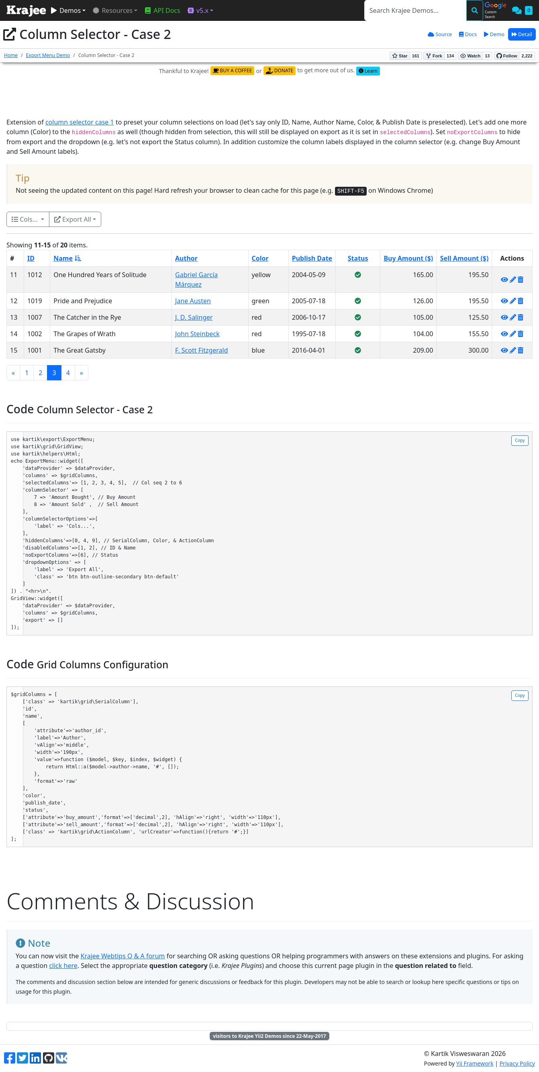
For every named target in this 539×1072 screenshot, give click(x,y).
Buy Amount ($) (408, 258)
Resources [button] (112, 10)
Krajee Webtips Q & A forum (123, 956)
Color (260, 258)
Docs (468, 34)
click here (63, 965)
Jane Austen (193, 300)
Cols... (25, 219)
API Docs (162, 10)
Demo (494, 34)
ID (31, 258)
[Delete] (520, 279)
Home (11, 55)
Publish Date (312, 258)
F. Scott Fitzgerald (201, 350)
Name (67, 258)
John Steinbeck (197, 333)
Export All (72, 219)
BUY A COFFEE (232, 70)
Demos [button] (65, 10)
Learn (368, 70)
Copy (520, 440)
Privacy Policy (517, 1063)
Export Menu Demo (48, 55)
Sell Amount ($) (464, 258)
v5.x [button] (197, 10)
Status (358, 258)
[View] (504, 279)
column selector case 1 (79, 122)
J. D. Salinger (194, 317)
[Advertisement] (269, 97)
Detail (522, 34)
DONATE (280, 70)
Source (440, 34)
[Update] (513, 279)
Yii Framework (475, 1063)
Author (186, 258)
